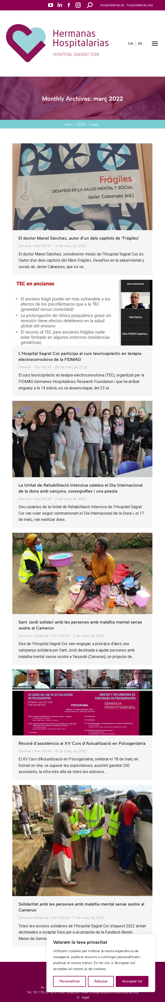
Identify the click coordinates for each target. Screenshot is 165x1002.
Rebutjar (101, 981)
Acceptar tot (132, 981)
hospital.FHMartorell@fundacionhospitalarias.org (102, 992)
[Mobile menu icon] (155, 43)
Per (43, 246)
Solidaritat (41, 636)
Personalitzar (70, 981)
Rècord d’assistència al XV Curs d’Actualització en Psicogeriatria (82, 743)
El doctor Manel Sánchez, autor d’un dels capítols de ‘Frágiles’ (79, 238)
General (25, 246)
